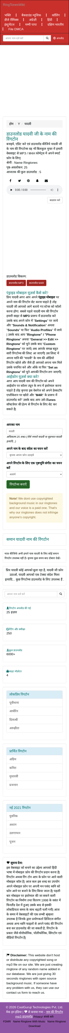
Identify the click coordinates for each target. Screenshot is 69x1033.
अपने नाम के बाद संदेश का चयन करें (26, 448)
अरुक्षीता (14, 728)
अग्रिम (12, 759)
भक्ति (8, 15)
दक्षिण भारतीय (55, 24)
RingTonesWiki (14, 5)
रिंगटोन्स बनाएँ (18, 484)
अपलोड (58, 38)
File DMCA (16, 29)
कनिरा (12, 768)
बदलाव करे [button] (55, 200)
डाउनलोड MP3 (16, 282)
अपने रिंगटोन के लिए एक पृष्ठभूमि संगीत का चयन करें (34, 465)
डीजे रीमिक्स (11, 20)
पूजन (12, 841)
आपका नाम (13, 424)
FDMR (7, 1021)
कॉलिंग (56, 15)
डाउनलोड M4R (36, 282)
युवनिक (13, 816)
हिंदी (50, 20)
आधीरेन (13, 711)
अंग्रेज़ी (33, 20)
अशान (12, 824)
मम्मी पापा (31, 24)
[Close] (23, 38)
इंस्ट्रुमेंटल (9, 24)
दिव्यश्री (13, 720)
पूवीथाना (14, 702)
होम (11, 124)
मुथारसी (13, 776)
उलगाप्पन (14, 833)
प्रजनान (13, 785)
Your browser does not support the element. (34, 190)
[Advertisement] (34, 81)
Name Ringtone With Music (29, 1021)
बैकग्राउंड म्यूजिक (32, 15)
